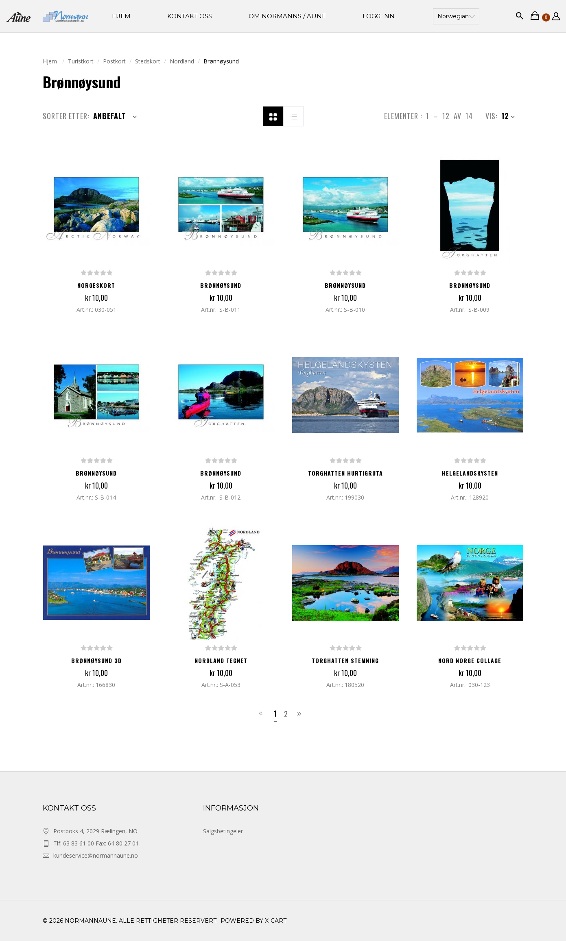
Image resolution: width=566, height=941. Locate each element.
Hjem (51, 61)
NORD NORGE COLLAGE (469, 660)
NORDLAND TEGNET (220, 660)
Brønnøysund (220, 285)
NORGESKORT (96, 285)
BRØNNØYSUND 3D (96, 660)
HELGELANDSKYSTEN (470, 473)
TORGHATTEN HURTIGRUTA (345, 473)
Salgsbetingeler (223, 831)
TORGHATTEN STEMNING (345, 660)
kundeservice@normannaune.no (95, 855)
